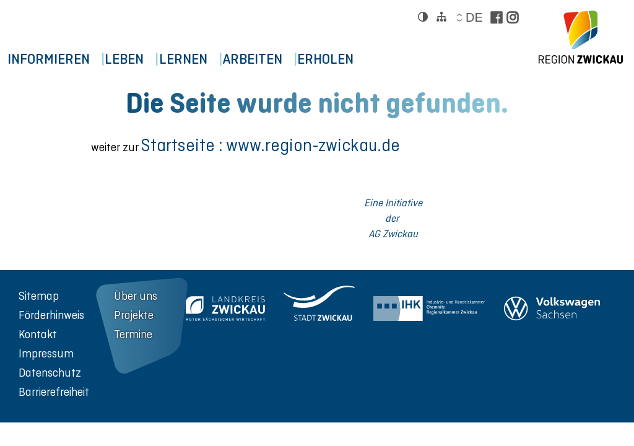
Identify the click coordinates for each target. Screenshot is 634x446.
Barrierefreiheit (54, 391)
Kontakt (38, 334)
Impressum (46, 353)
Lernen (210, 59)
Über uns (135, 295)
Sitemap (39, 295)
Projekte (134, 314)
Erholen (374, 59)
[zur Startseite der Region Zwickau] (581, 37)
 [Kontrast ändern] (423, 17)
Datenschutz (50, 372)
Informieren (53, 59)
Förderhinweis (51, 314)
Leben (140, 59)
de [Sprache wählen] (474, 17)
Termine (133, 334)
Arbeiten (290, 59)
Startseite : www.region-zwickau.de (270, 145)
